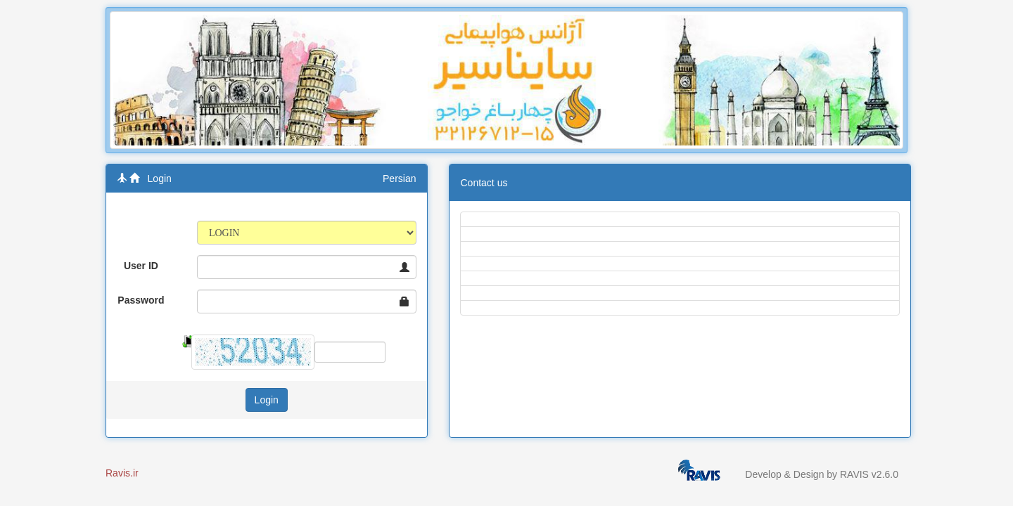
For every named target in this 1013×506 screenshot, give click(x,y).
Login (160, 178)
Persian (399, 178)
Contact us (484, 182)
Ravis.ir (122, 473)
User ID (141, 265)
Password (140, 300)
